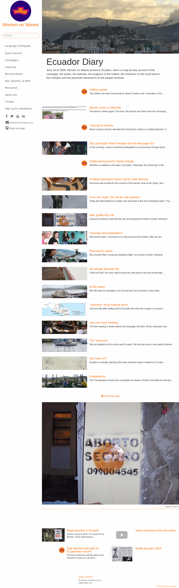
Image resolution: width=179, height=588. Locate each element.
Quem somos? (13, 53)
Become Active (14, 73)
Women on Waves (21, 14)
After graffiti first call (101, 215)
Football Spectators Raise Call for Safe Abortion (119, 179)
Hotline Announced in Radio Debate (111, 161)
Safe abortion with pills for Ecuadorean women (83, 550)
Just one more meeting (103, 322)
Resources (11, 87)
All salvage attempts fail (104, 268)
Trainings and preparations (106, 233)
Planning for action (101, 250)
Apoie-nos (11, 94)
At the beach (97, 286)
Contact (9, 101)
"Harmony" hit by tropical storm (108, 304)
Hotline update (98, 89)
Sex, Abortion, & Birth (17, 80)
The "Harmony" (98, 340)
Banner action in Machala (105, 107)
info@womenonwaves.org (19, 122)
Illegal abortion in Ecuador (83, 530)
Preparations (97, 376)
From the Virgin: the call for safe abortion (114, 197)
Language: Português (18, 45)
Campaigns (11, 60)
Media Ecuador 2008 (148, 548)
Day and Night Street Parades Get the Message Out (121, 143)
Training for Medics (101, 125)
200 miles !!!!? (98, 358)
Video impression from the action (155, 530)
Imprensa (10, 67)
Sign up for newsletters (18, 108)
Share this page (15, 128)
